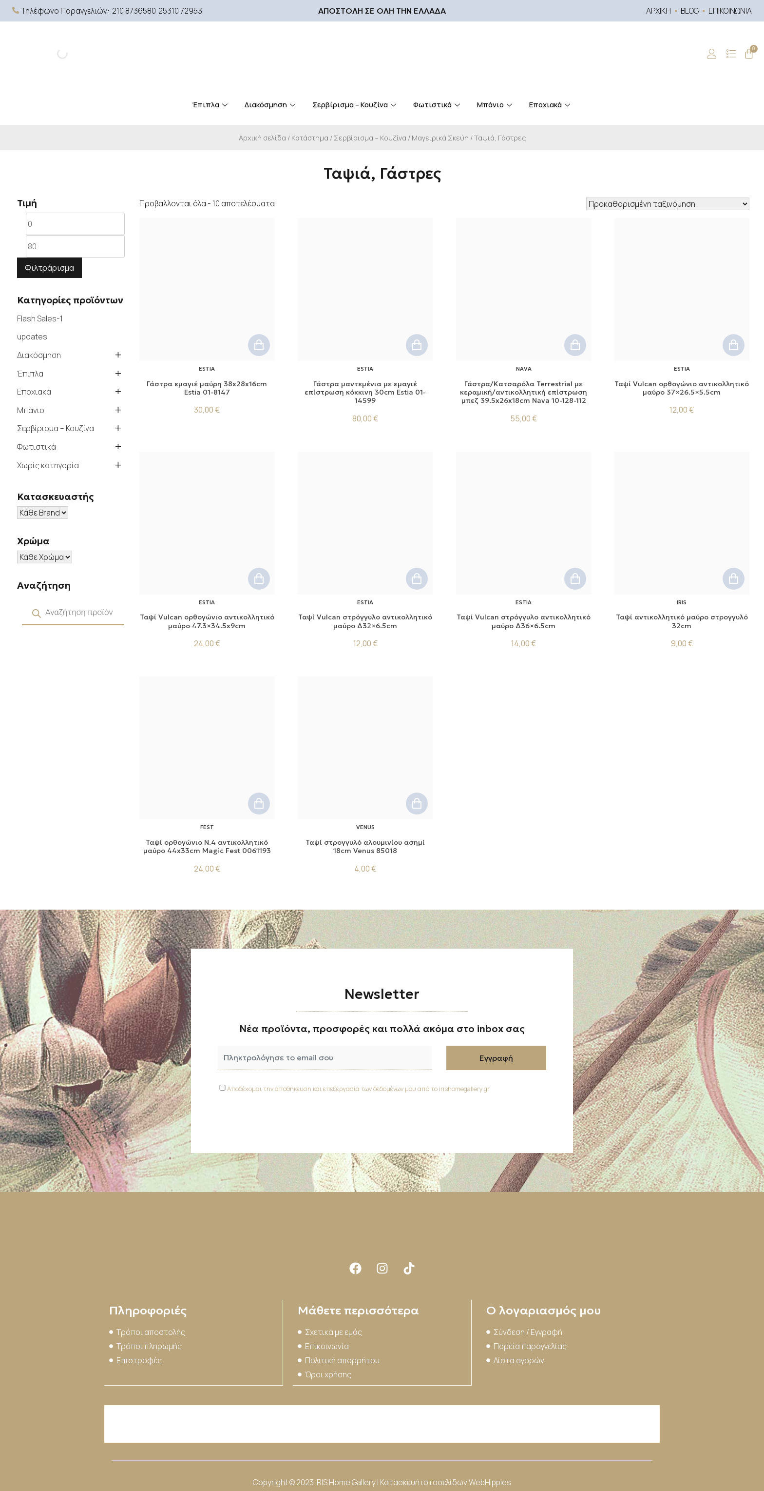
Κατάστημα (309, 137)
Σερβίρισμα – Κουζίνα (355, 104)
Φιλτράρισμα (49, 267)
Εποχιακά (551, 104)
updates (32, 336)
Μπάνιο (496, 104)
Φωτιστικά (437, 104)
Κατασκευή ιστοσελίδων (424, 1481)
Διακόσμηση (271, 104)
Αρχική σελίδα (262, 137)
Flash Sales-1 (40, 318)
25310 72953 (180, 10)
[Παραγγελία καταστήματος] (667, 204)
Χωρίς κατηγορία (48, 465)
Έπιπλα (211, 104)
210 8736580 (134, 10)
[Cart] (749, 53)
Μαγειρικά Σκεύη (440, 137)
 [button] (259, 345)
